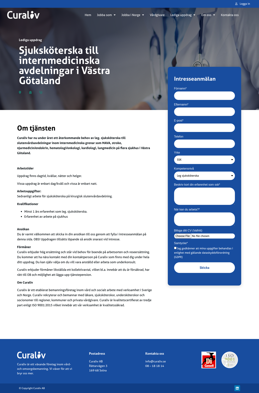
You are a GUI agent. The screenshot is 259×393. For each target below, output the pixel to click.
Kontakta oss (230, 15)
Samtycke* (181, 243)
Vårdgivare (157, 15)
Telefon (178, 136)
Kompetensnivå (184, 168)
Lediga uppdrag (182, 15)
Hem (88, 15)
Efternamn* (181, 104)
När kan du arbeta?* (187, 209)
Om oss (208, 15)
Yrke (177, 152)
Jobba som (106, 15)
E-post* (178, 120)
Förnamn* (180, 88)
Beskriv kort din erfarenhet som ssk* (197, 184)
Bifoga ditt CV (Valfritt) (188, 230)
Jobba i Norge (132, 15)
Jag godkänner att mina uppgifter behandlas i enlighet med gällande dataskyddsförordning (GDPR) (203, 252)
